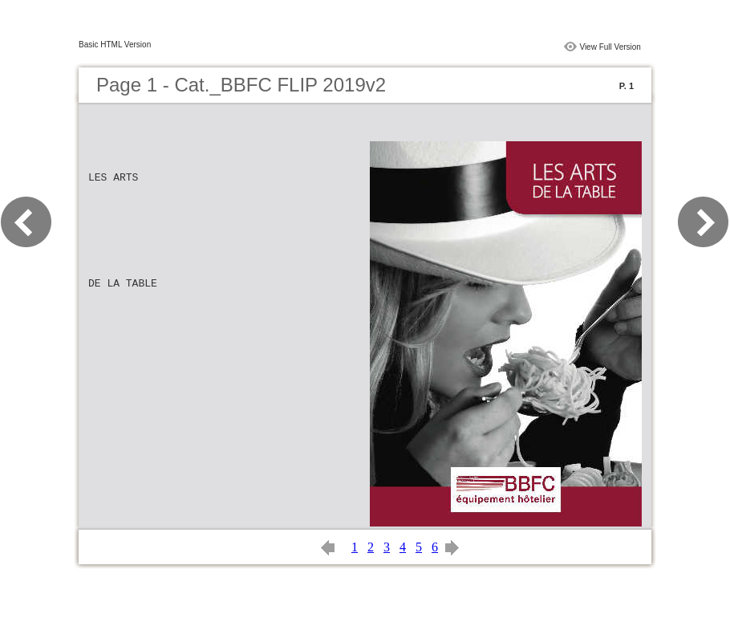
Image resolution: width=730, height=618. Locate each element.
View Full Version (610, 47)
